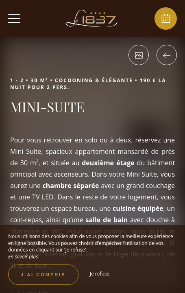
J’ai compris (43, 274)
